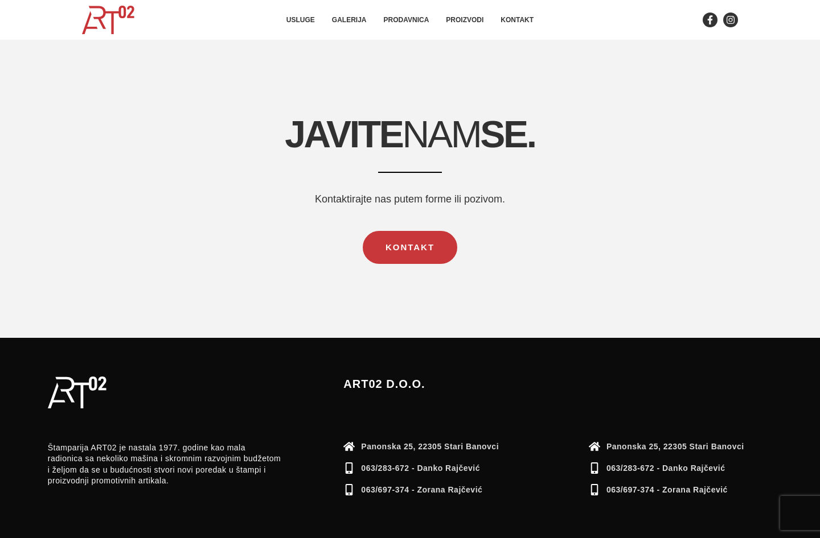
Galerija (349, 20)
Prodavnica (406, 20)
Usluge (300, 20)
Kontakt (517, 20)
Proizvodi (464, 20)
